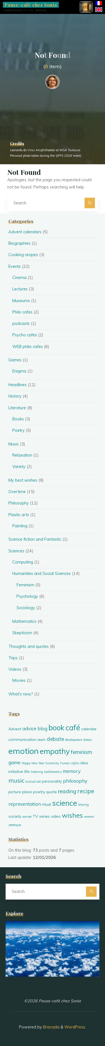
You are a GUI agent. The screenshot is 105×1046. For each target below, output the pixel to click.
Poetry (18, 430)
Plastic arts (18, 514)
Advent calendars (24, 231)
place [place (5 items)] (27, 791)
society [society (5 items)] (14, 816)
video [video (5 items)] (56, 816)
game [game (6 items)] (14, 762)
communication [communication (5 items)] (22, 739)
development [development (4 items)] (73, 740)
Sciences (16, 550)
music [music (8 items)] (16, 780)
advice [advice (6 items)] (29, 728)
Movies (18, 680)
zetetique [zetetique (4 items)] (14, 825)
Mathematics (24, 621)
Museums (21, 300)
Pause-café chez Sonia (30, 5)
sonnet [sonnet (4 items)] (27, 817)
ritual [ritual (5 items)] (46, 804)
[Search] (90, 203)
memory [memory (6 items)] (72, 771)
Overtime (17, 491)
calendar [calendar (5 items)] (89, 728)
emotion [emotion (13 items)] (23, 751)
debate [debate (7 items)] (55, 739)
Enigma (19, 371)
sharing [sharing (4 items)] (83, 805)
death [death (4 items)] (42, 740)
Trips (13, 657)
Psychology (27, 596)
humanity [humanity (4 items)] (52, 763)
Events (14, 266)
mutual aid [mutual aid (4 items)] (33, 781)
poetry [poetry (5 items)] (39, 791)
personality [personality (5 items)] (52, 781)
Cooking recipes (23, 254)
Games (15, 359)
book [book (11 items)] (56, 727)
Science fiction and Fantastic (34, 539)
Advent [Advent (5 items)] (14, 728)
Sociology (26, 607)
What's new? (20, 694)
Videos (14, 669)
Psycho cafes (24, 334)
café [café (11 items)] (73, 727)
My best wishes (22, 480)
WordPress (74, 1027)
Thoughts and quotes (28, 646)
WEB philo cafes (27, 346)
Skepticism (22, 632)
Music (13, 444)
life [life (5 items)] (27, 771)
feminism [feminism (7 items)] (81, 752)
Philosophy (18, 503)
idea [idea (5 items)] (84, 762)
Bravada (50, 1027)
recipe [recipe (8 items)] (85, 791)
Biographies (19, 243)
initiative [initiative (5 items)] (15, 771)
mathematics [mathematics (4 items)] (53, 772)
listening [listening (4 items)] (37, 772)
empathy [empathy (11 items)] (55, 751)
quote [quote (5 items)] (51, 791)
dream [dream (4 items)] (87, 740)
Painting (19, 525)
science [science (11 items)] (64, 803)
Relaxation (22, 455)
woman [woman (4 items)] (89, 817)
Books (18, 419)
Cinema (19, 277)
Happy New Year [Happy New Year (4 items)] (33, 763)
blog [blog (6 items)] (42, 728)
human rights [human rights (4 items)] (69, 763)
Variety (18, 466)
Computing (22, 562)
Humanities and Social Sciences (41, 573)
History (15, 396)
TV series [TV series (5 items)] (41, 816)
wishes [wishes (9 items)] (72, 815)
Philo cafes (22, 312)
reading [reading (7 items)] (67, 791)
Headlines (17, 384)
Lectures (20, 288)
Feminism (25, 584)
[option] (52, 949)
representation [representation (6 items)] (24, 804)
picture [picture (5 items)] (14, 791)
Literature (17, 407)
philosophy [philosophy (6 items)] (75, 781)
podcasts (21, 323)
